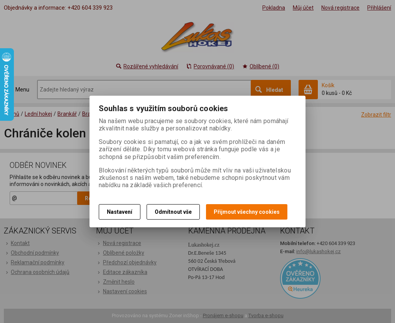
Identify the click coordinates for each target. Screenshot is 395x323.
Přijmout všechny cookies (247, 212)
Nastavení (119, 212)
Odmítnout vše (173, 212)
